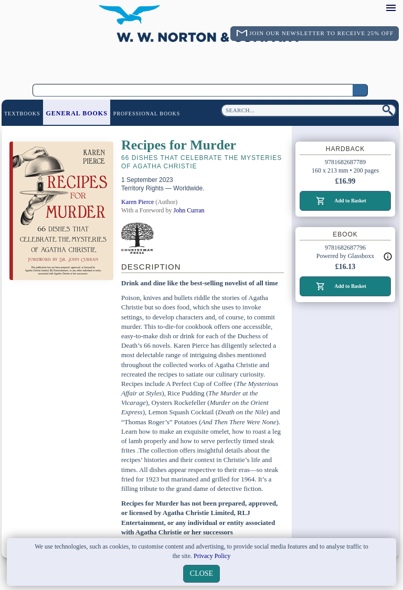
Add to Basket (350, 200)
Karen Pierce (137, 202)
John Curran (189, 210)
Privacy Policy (212, 556)
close (201, 573)
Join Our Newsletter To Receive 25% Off (321, 33)
